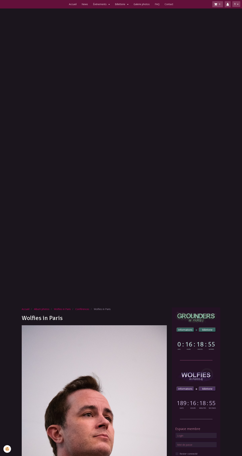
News (85, 4)
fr (235, 4)
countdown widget (196, 345)
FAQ (157, 4)
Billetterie (120, 4)
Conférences (82, 309)
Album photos (41, 309)
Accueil (73, 4)
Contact (169, 4)
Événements (100, 4)
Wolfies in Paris (62, 309)
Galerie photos (142, 4)
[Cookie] (7, 449)
